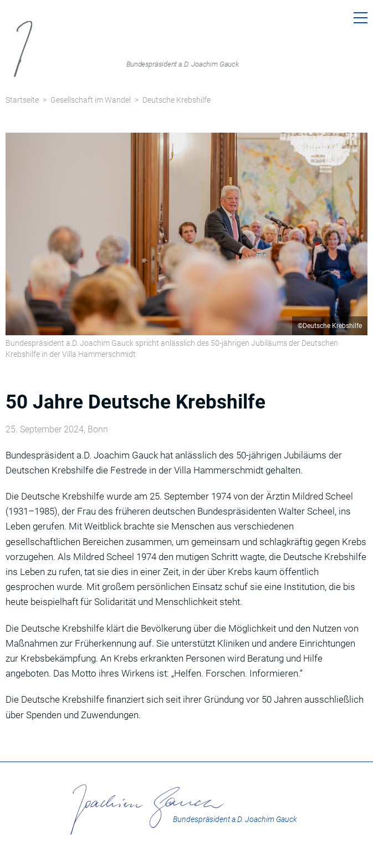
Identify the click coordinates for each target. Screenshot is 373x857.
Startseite (22, 99)
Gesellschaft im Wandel (90, 99)
